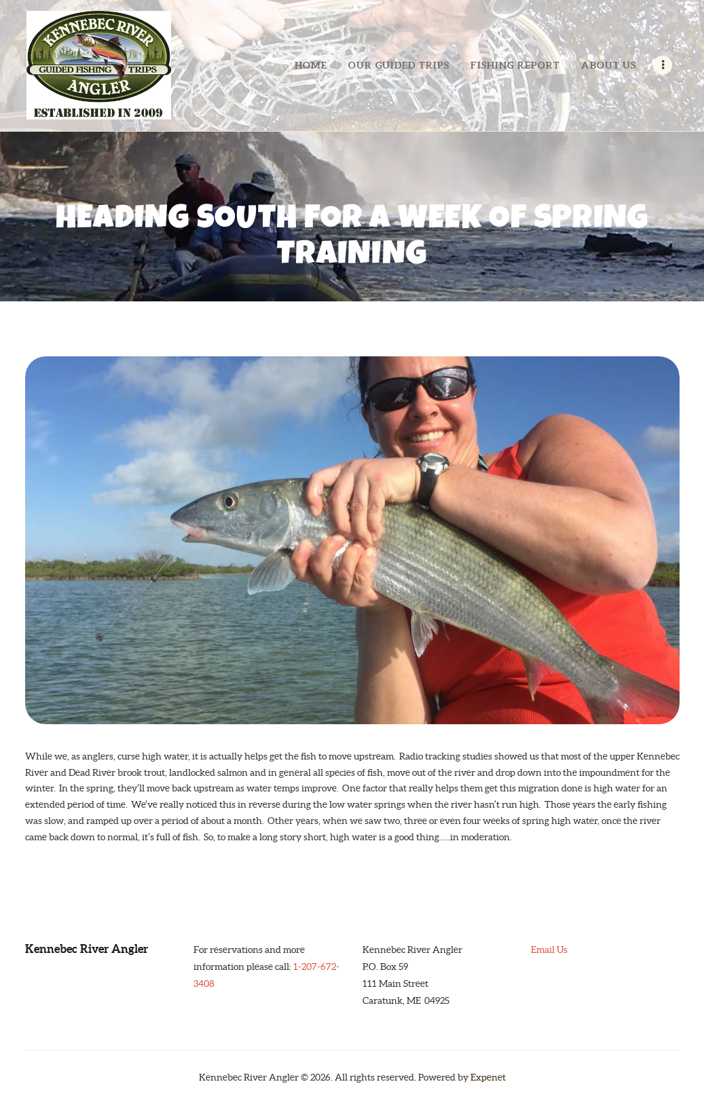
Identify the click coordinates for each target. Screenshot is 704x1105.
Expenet (488, 1077)
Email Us (549, 949)
